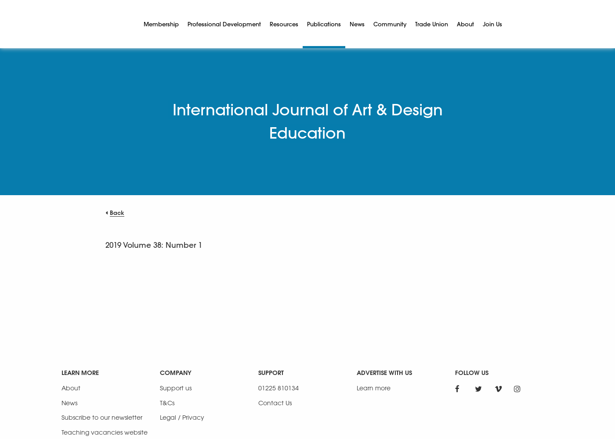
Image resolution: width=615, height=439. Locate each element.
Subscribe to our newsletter (102, 417)
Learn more (374, 388)
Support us (176, 388)
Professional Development (224, 24)
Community (389, 24)
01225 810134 (278, 388)
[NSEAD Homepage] (96, 24)
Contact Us (275, 403)
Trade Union (431, 24)
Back (117, 212)
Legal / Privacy (182, 417)
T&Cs (167, 403)
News (357, 24)
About (465, 24)
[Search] (517, 24)
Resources (284, 24)
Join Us (492, 24)
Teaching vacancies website (105, 432)
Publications (324, 24)
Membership (161, 24)
